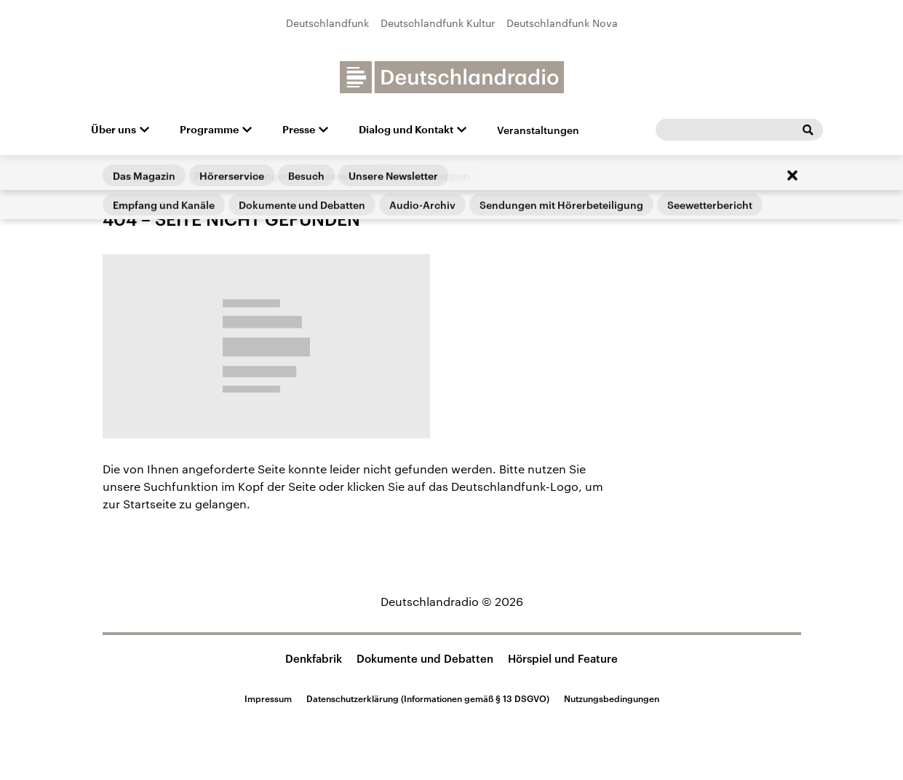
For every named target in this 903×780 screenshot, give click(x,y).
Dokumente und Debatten (425, 658)
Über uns (113, 130)
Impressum (268, 698)
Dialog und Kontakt (406, 130)
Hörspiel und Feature (563, 658)
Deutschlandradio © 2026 (452, 601)
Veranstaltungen (538, 130)
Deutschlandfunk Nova (562, 23)
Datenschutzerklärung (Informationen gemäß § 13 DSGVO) (427, 698)
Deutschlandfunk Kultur (438, 23)
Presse (298, 130)
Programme (209, 130)
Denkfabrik (313, 658)
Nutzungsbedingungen (611, 698)
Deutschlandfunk (327, 23)
